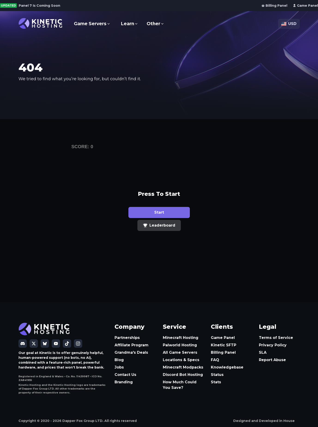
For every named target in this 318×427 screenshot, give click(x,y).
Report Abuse (272, 360)
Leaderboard (159, 225)
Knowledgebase (227, 367)
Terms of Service (276, 337)
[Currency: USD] (289, 24)
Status (217, 374)
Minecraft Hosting (180, 337)
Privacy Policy (273, 345)
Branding (124, 382)
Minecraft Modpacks (183, 367)
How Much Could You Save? (180, 385)
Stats (216, 382)
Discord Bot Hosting (183, 374)
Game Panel (223, 337)
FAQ (215, 360)
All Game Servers (180, 352)
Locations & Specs (181, 360)
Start (159, 212)
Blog (119, 360)
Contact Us (125, 374)
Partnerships (127, 337)
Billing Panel (223, 352)
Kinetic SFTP (223, 345)
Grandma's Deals (131, 352)
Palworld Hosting (180, 345)
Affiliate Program (131, 345)
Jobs (119, 367)
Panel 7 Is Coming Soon (39, 5)
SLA (263, 352)
